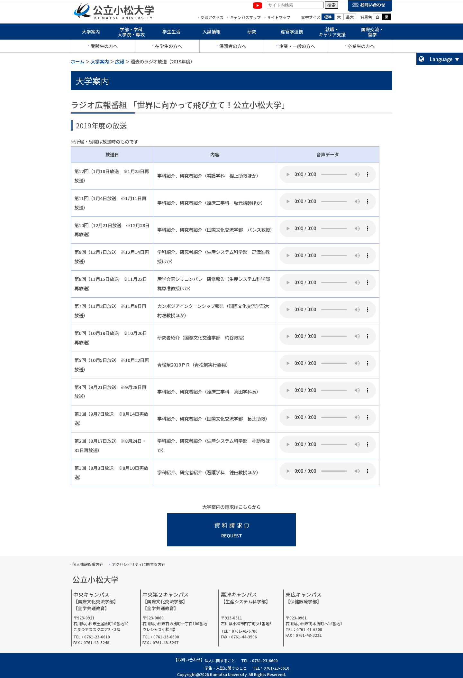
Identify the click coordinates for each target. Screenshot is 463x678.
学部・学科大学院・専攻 (131, 33)
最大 (350, 18)
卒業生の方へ (361, 47)
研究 (251, 33)
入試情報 (212, 33)
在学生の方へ (168, 47)
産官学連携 (292, 33)
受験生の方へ (104, 47)
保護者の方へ (232, 47)
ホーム (77, 61)
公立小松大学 (123, 11)
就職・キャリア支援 (332, 33)
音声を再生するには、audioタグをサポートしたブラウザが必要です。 (327, 174)
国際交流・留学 (372, 33)
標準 (328, 18)
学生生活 (171, 33)
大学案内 (91, 33)
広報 (119, 61)
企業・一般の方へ (297, 47)
